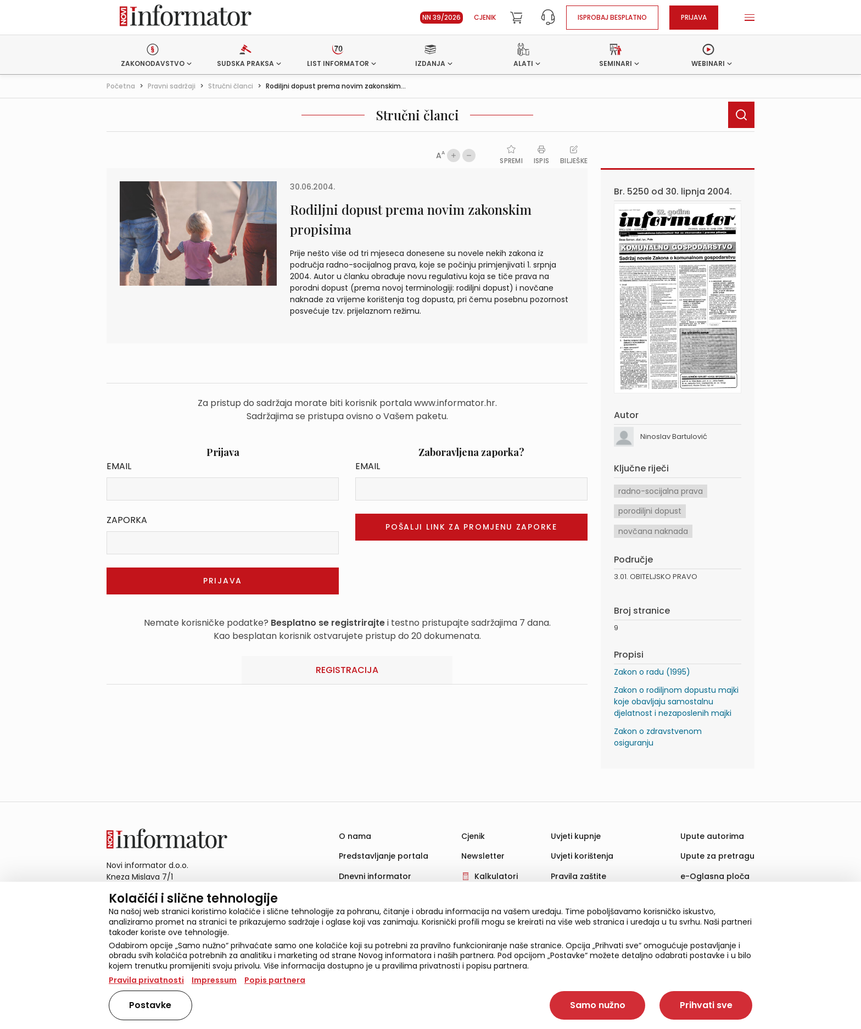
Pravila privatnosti (146, 980)
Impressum (214, 980)
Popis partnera (274, 980)
